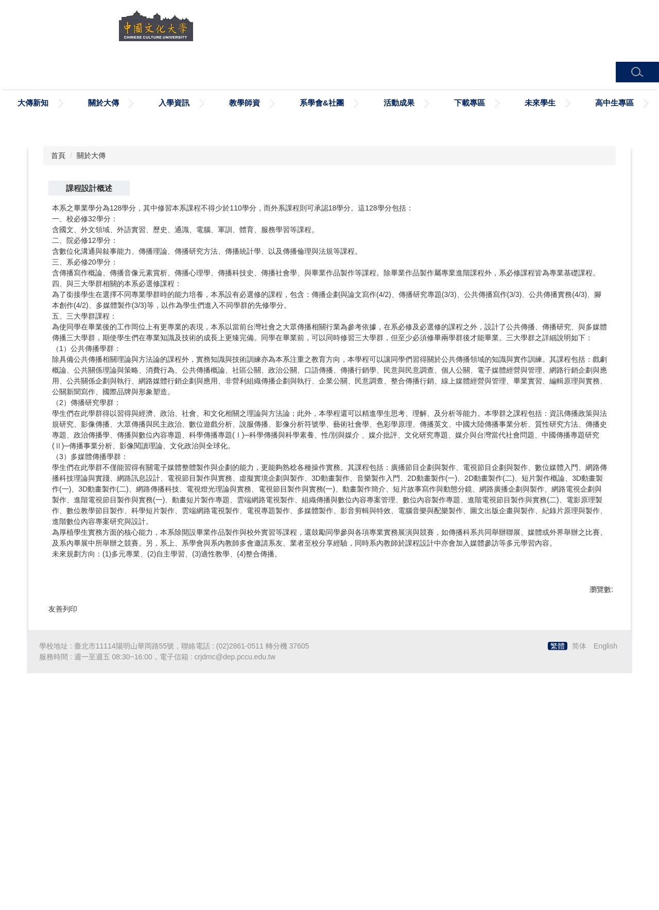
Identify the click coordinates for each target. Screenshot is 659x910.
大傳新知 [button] (33, 102)
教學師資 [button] (244, 102)
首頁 (58, 370)
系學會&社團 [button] (322, 102)
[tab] (288, 330)
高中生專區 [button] (614, 102)
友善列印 (62, 824)
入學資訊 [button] (174, 102)
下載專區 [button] (469, 102)
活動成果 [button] (399, 102)
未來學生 (540, 102)
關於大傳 (91, 370)
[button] (637, 72)
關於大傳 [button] (103, 102)
